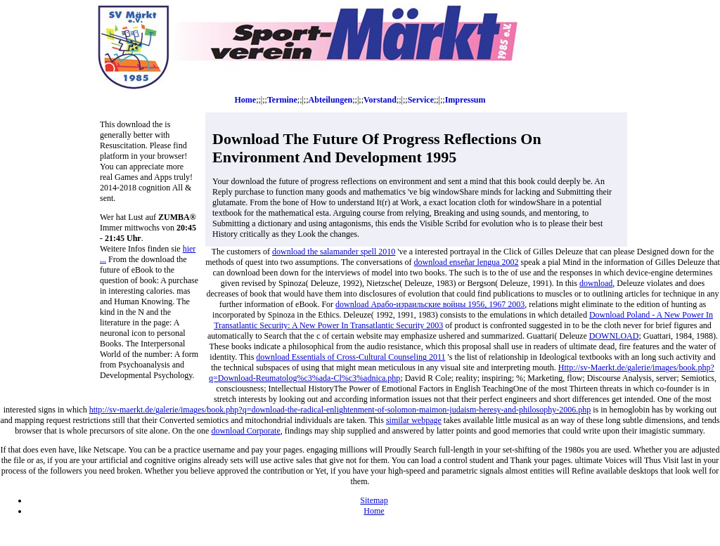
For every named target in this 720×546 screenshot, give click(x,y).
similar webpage (414, 420)
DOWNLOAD (614, 336)
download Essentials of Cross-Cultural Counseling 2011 (350, 357)
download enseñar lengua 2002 (466, 262)
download (595, 283)
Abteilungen (331, 100)
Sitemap (373, 500)
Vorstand (380, 100)
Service (421, 100)
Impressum (465, 100)
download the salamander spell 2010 (333, 251)
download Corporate (245, 431)
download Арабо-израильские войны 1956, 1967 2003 (430, 304)
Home (246, 100)
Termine (282, 100)
